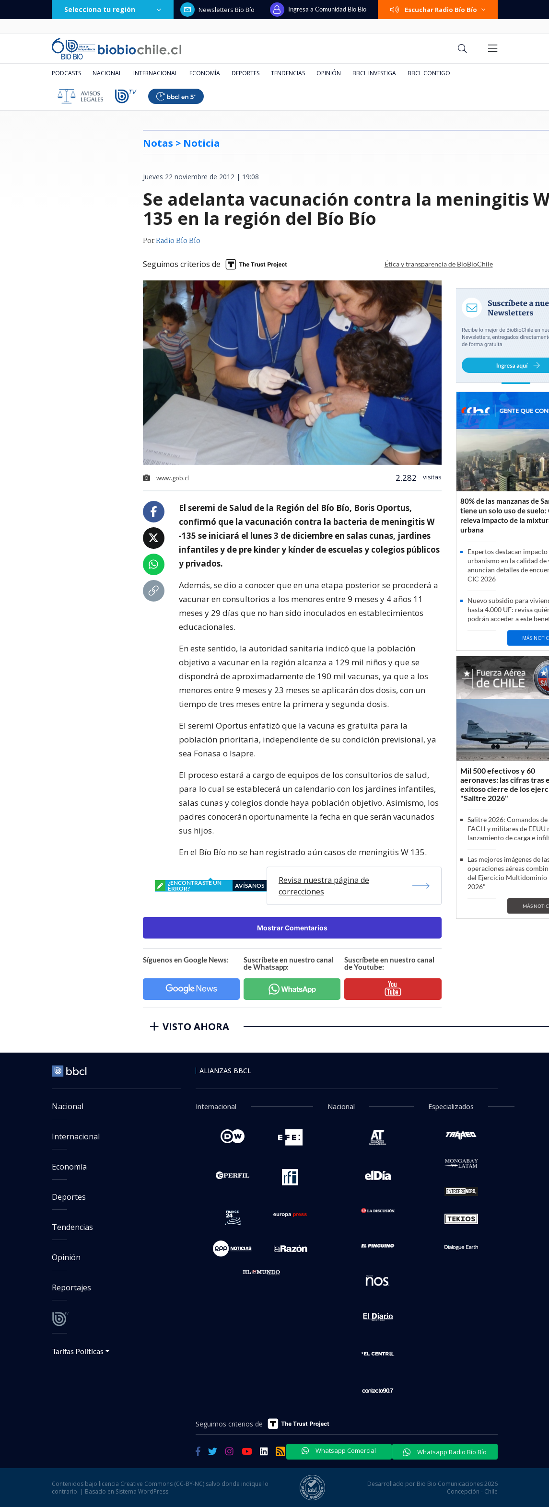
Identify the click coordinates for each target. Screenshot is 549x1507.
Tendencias (288, 73)
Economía (204, 73)
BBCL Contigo (429, 73)
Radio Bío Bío (178, 241)
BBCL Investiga (374, 73)
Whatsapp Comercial (339, 1450)
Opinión (328, 73)
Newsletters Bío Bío (217, 9)
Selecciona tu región (112, 9)
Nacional (107, 73)
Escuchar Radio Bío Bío (437, 9)
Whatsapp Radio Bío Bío (445, 1452)
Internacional (155, 73)
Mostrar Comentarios (292, 928)
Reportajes (71, 1287)
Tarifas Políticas (78, 1351)
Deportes (245, 73)
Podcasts (66, 73)
